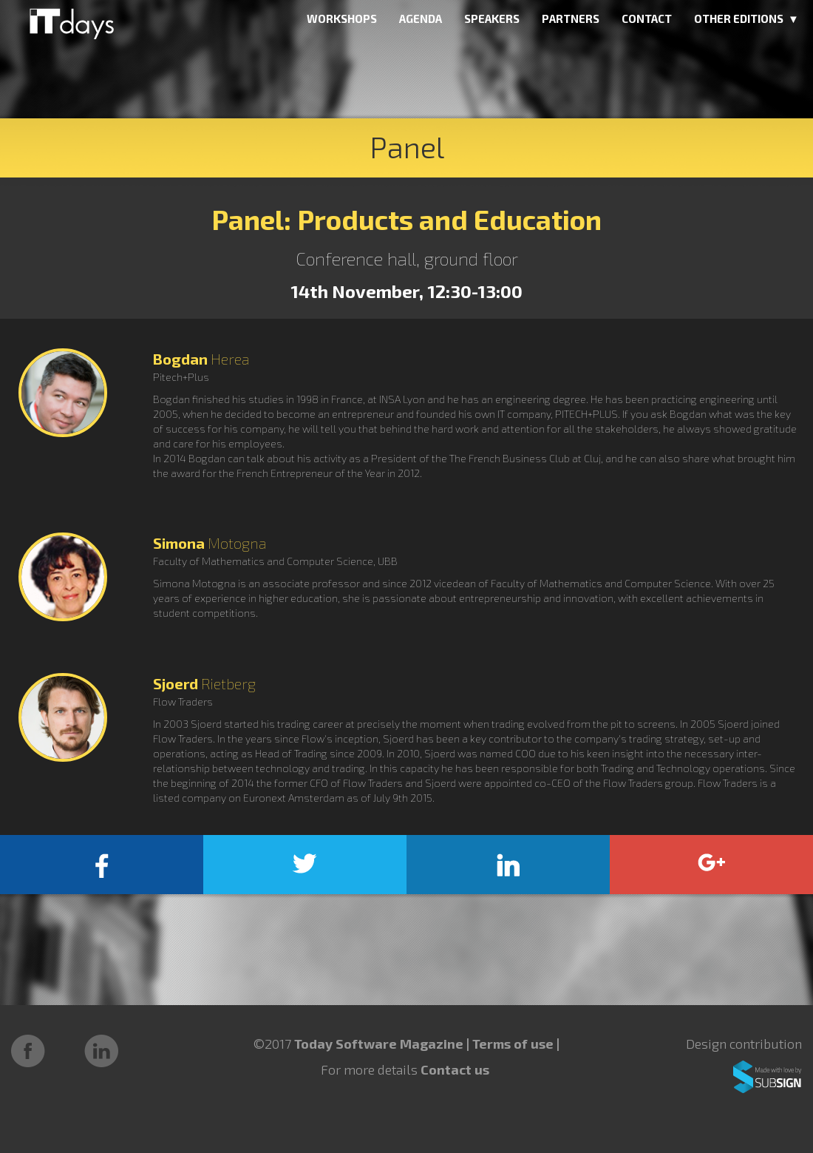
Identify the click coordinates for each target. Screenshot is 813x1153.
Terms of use (514, 1043)
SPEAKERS (492, 18)
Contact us (455, 1069)
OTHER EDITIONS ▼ (746, 18)
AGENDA (420, 18)
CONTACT (647, 18)
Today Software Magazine (378, 1043)
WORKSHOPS (342, 18)
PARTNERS (570, 18)
